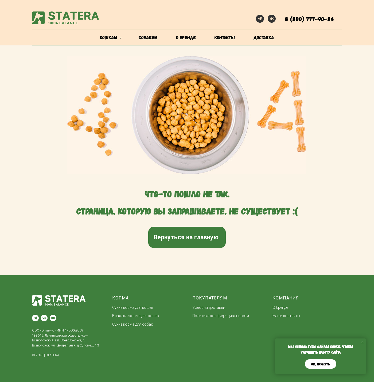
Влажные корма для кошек (135, 316)
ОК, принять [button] (320, 364)
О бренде (280, 307)
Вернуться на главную (186, 237)
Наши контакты (286, 316)
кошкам (109, 37)
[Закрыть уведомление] (362, 342)
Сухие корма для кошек (132, 307)
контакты (225, 37)
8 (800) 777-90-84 (309, 19)
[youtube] (53, 318)
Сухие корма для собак (132, 324)
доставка (264, 37)
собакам (148, 37)
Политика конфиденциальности (220, 316)
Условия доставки (208, 307)
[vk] (272, 19)
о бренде (186, 37)
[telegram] (260, 19)
